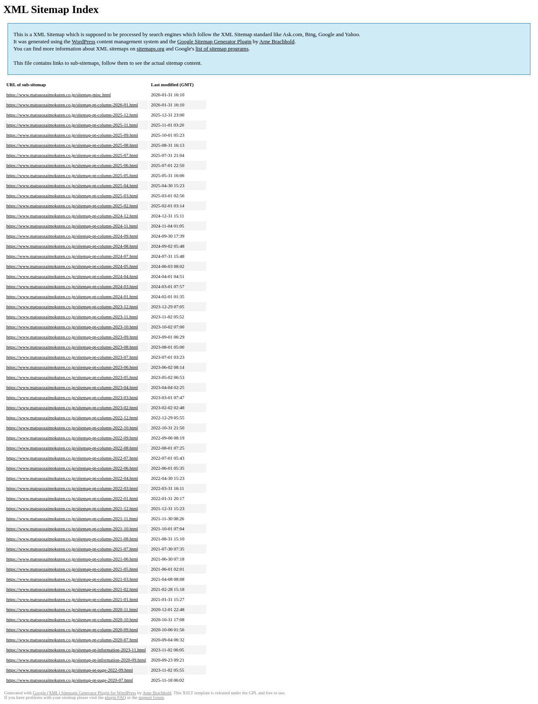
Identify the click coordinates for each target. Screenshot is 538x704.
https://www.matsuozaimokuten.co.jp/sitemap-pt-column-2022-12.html (72, 417)
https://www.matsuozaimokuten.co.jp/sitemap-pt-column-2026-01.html (72, 104)
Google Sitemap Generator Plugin (214, 41)
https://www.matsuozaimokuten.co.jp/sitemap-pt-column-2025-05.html (72, 175)
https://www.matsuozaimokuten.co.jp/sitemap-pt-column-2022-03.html (72, 488)
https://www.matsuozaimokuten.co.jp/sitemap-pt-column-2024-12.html (72, 215)
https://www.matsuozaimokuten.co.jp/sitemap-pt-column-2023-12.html (72, 306)
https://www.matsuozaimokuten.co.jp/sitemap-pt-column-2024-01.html (72, 296)
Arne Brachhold (276, 41)
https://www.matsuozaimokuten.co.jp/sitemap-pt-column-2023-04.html (72, 387)
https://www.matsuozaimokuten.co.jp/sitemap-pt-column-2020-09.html (72, 629)
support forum (151, 697)
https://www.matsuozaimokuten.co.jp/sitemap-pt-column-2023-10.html (72, 326)
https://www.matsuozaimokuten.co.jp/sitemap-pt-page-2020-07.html (69, 680)
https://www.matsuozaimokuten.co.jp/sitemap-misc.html (58, 94)
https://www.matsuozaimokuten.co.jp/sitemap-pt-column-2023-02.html (72, 407)
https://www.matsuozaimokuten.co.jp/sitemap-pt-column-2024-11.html (72, 225)
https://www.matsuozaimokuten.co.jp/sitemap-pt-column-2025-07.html (72, 155)
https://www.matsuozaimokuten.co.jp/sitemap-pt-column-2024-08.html (72, 246)
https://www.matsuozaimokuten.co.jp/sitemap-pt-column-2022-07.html (72, 458)
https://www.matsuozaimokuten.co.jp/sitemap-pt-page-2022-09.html (69, 669)
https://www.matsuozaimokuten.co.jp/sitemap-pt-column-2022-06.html (72, 468)
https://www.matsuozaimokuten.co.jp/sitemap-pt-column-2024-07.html (72, 256)
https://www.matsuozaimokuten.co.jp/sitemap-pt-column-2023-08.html (72, 346)
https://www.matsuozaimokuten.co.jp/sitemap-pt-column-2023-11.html (72, 316)
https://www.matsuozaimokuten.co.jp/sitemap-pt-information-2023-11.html (76, 649)
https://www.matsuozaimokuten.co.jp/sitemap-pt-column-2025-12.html (72, 114)
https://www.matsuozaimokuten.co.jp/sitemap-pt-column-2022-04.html (72, 478)
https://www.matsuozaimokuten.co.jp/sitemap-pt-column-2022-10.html (72, 427)
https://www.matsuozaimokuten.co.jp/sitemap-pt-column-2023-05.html (72, 377)
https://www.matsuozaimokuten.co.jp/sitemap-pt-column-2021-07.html (72, 548)
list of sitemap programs (221, 48)
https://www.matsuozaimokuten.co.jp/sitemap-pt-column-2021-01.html (72, 599)
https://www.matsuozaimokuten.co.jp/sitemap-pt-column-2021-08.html (72, 538)
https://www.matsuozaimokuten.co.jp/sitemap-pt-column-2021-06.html (72, 558)
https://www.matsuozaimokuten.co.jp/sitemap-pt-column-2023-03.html (72, 397)
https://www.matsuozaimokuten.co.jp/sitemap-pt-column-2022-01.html (72, 498)
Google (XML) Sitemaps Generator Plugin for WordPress (84, 693)
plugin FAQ (115, 697)
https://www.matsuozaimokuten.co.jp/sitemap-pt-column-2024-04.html (72, 276)
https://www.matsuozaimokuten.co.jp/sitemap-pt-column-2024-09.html (72, 235)
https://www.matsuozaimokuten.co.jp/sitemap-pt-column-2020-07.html (72, 639)
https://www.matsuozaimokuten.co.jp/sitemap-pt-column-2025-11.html (72, 124)
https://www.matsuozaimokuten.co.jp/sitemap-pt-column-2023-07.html (72, 357)
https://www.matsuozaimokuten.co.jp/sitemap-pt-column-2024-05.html (72, 266)
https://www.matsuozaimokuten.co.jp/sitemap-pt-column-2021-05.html (72, 569)
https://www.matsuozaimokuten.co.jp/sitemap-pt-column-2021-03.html (72, 579)
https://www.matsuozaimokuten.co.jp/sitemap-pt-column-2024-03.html (72, 286)
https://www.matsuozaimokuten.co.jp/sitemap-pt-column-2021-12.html (72, 508)
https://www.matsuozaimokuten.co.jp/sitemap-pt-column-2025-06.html (72, 165)
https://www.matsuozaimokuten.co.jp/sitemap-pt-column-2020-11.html (72, 609)
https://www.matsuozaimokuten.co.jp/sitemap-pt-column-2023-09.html (72, 336)
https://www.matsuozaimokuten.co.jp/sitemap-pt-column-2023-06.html (72, 367)
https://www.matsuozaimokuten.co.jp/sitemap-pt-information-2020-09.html (76, 659)
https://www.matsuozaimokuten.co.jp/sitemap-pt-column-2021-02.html (72, 589)
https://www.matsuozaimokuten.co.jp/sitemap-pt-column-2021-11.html (72, 518)
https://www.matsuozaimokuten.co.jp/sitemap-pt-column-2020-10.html (72, 619)
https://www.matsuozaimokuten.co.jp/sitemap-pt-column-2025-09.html (72, 135)
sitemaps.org (150, 48)
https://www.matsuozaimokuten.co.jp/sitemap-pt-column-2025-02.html (72, 205)
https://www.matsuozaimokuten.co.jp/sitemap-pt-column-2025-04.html (72, 185)
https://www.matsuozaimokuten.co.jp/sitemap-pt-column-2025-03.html (72, 195)
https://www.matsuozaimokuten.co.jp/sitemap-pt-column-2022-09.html (72, 437)
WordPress (83, 41)
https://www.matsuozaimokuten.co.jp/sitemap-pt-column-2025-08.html (72, 145)
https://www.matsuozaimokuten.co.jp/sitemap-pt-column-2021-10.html (72, 528)
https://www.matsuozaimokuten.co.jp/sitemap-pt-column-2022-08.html (72, 447)
